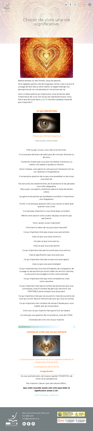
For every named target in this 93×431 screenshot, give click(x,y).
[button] (89, 4)
